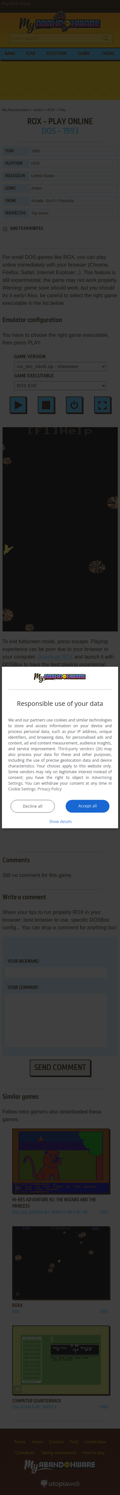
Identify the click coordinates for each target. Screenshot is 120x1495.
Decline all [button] (33, 806)
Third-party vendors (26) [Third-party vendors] (80, 748)
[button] (60, 821)
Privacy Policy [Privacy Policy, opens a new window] (50, 789)
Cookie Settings (22, 789)
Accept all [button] (87, 806)
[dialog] (60, 747)
